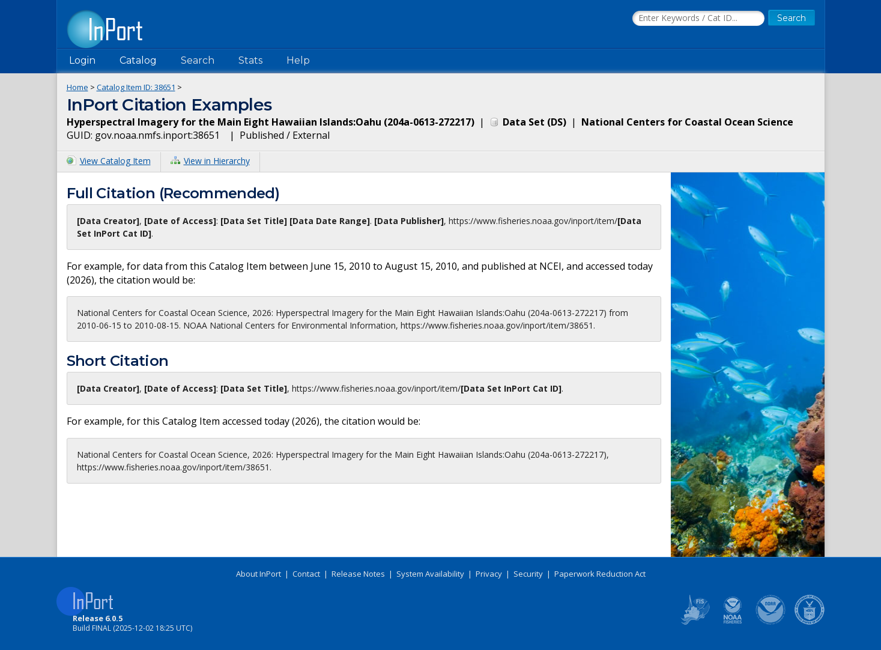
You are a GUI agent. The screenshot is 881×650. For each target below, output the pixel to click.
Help (298, 60)
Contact (306, 573)
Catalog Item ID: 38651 (136, 87)
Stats (250, 60)
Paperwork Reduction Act (600, 573)
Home (77, 87)
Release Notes (358, 573)
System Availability (430, 573)
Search (197, 60)
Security (528, 573)
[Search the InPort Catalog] (698, 18)
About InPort (258, 573)
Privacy (489, 573)
